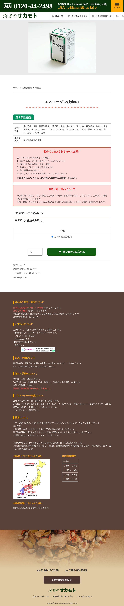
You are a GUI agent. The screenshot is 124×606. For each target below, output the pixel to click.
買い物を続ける (20, 277)
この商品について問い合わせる (27, 273)
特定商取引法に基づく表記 (25, 269)
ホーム (16, 88)
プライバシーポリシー (40, 596)
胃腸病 (38, 88)
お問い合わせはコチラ (62, 580)
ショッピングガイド (84, 596)
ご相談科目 (27, 88)
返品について (19, 265)
